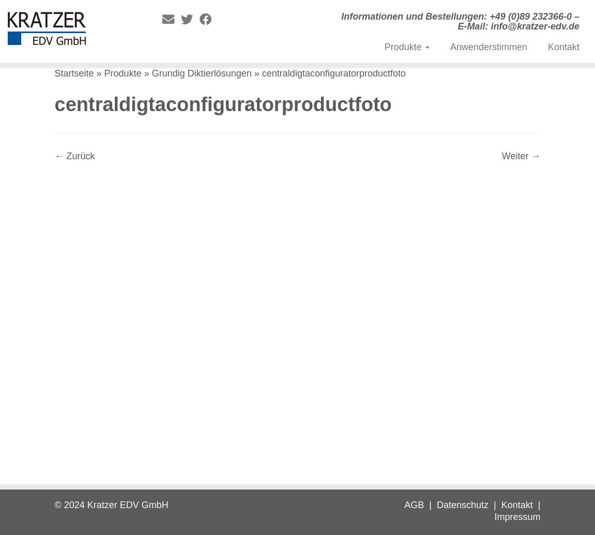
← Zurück (75, 156)
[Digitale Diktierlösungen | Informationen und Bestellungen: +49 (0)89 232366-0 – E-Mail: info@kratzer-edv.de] (69, 31)
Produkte (407, 47)
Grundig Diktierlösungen (202, 73)
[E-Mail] (171, 19)
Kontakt (563, 47)
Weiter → (521, 156)
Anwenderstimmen (488, 47)
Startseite (74, 73)
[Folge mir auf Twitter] (190, 19)
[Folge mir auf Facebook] (209, 19)
